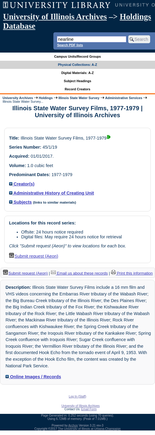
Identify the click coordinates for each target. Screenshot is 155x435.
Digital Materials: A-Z (77, 73)
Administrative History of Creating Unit (51, 193)
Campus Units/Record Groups (77, 56)
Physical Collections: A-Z (77, 64)
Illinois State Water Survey (79, 98)
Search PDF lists (70, 45)
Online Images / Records (33, 376)
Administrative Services (123, 98)
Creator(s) (22, 184)
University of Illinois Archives (55, 16)
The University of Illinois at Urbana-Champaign (89, 428)
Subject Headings (77, 81)
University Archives (17, 98)
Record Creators (77, 89)
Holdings (46, 98)
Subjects (20, 202)
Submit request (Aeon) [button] (33, 256)
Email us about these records (79, 273)
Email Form (88, 409)
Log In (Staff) (77, 396)
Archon (73, 425)
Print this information (132, 273)
